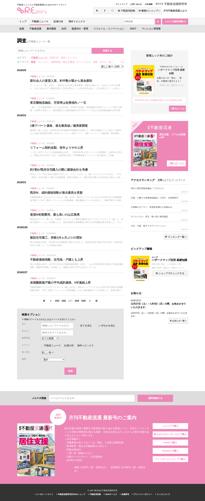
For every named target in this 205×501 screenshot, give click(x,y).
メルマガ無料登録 (175, 21)
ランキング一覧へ (176, 237)
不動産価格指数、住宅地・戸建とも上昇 (56, 259)
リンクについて (162, 494)
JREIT (133, 28)
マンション (43, 62)
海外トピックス (77, 21)
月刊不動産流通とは (175, 10)
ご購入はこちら (177, 108)
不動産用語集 (126, 10)
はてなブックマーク (174, 180)
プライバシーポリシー (142, 494)
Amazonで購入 (170, 451)
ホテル (103, 62)
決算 (95, 62)
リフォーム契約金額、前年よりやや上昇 (56, 147)
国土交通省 (69, 62)
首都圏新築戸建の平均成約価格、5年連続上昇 (60, 282)
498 (77, 300)
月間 (159, 180)
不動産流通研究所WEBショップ (70, 494)
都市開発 (51, 28)
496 (63, 300)
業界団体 (56, 62)
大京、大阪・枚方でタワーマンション (159, 227)
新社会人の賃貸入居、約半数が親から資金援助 (61, 80)
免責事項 (124, 494)
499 (83, 300)
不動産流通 (35, 28)
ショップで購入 (170, 426)
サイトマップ (121, 4)
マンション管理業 (151, 28)
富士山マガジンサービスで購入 (170, 434)
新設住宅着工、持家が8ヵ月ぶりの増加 (56, 237)
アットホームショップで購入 (170, 459)
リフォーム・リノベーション (109, 28)
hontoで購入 (170, 442)
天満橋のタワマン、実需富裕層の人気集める (159, 209)
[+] (122, 62)
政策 (21, 28)
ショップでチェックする (169, 273)
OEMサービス (110, 494)
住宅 (63, 28)
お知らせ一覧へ (178, 321)
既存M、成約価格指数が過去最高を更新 (56, 192)
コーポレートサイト (44, 494)
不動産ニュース (40, 21)
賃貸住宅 (113, 62)
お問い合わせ (136, 4)
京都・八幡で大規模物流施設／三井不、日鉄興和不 (159, 199)
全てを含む (84, 325)
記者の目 (58, 21)
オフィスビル (84, 62)
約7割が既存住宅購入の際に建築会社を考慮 (59, 169)
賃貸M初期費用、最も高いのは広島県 (55, 214)
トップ (22, 21)
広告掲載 (149, 4)
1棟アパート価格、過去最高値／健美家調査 (59, 125)
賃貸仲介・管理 (80, 28)
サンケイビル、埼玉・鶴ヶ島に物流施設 (159, 218)
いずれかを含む (105, 325)
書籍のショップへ (149, 10)
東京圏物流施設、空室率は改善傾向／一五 (58, 102)
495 (57, 300)
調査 (33, 62)
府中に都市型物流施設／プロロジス (159, 190)
